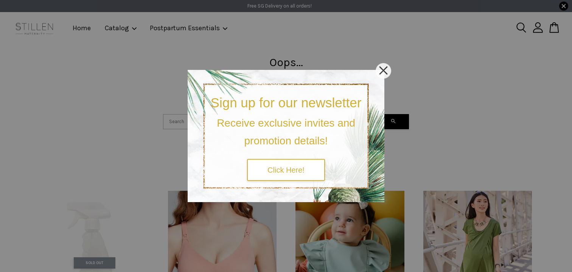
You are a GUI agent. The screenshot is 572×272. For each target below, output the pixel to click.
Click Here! (286, 169)
